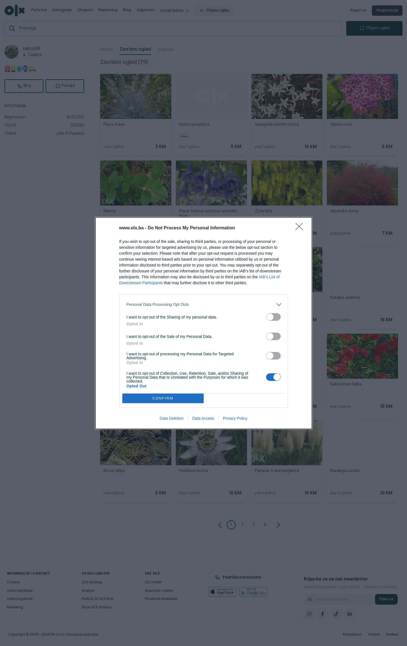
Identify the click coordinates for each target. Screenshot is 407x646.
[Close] (301, 228)
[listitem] (204, 305)
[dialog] (203, 323)
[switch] (273, 317)
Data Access (203, 418)
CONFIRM (163, 398)
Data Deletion (172, 418)
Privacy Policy (235, 418)
